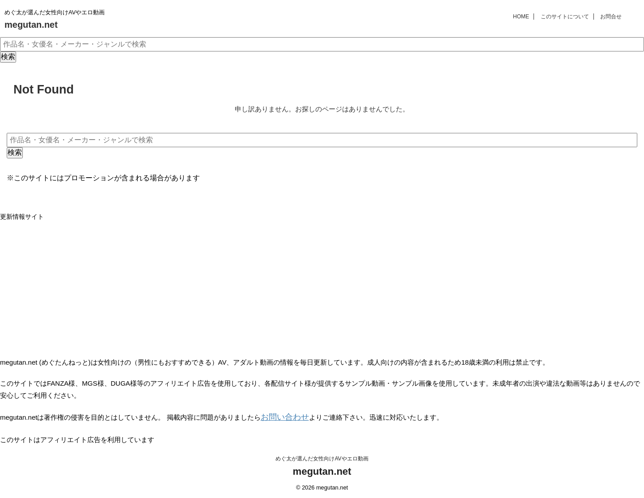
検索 (8, 56)
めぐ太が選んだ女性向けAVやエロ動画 (321, 456)
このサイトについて (565, 16)
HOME (521, 16)
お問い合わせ (281, 416)
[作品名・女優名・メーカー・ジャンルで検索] (322, 44)
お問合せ (611, 16)
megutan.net (31, 25)
